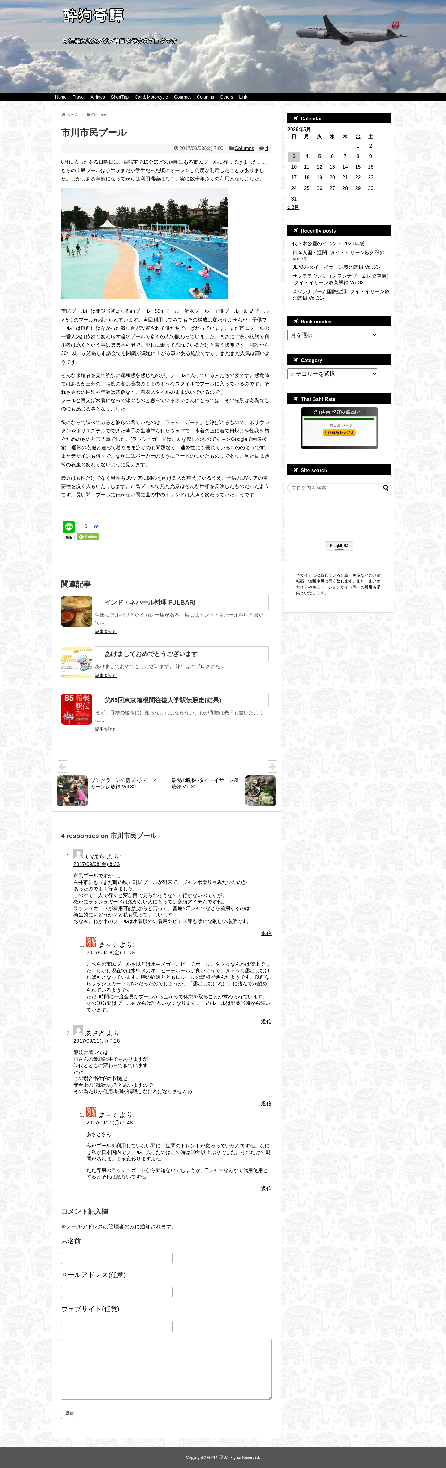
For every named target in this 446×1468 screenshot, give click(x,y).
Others (226, 97)
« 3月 (293, 207)
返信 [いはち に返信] (266, 933)
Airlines (98, 97)
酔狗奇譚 (215, 1457)
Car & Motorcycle (151, 97)
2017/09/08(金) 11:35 (111, 953)
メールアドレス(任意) (93, 1274)
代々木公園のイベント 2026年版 (328, 243)
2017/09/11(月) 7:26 (96, 1041)
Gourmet (182, 97)
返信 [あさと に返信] (266, 1104)
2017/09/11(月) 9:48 (109, 1123)
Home (61, 97)
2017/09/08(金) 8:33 (96, 864)
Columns (205, 97)
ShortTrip (120, 97)
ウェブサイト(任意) (90, 1308)
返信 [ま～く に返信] (266, 1022)
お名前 (71, 1240)
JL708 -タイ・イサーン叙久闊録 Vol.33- (336, 267)
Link (243, 97)
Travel (79, 97)
